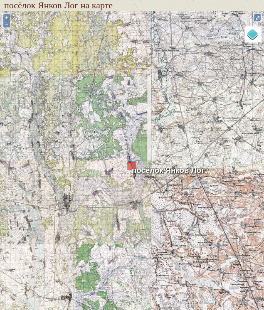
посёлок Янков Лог (168, 170)
